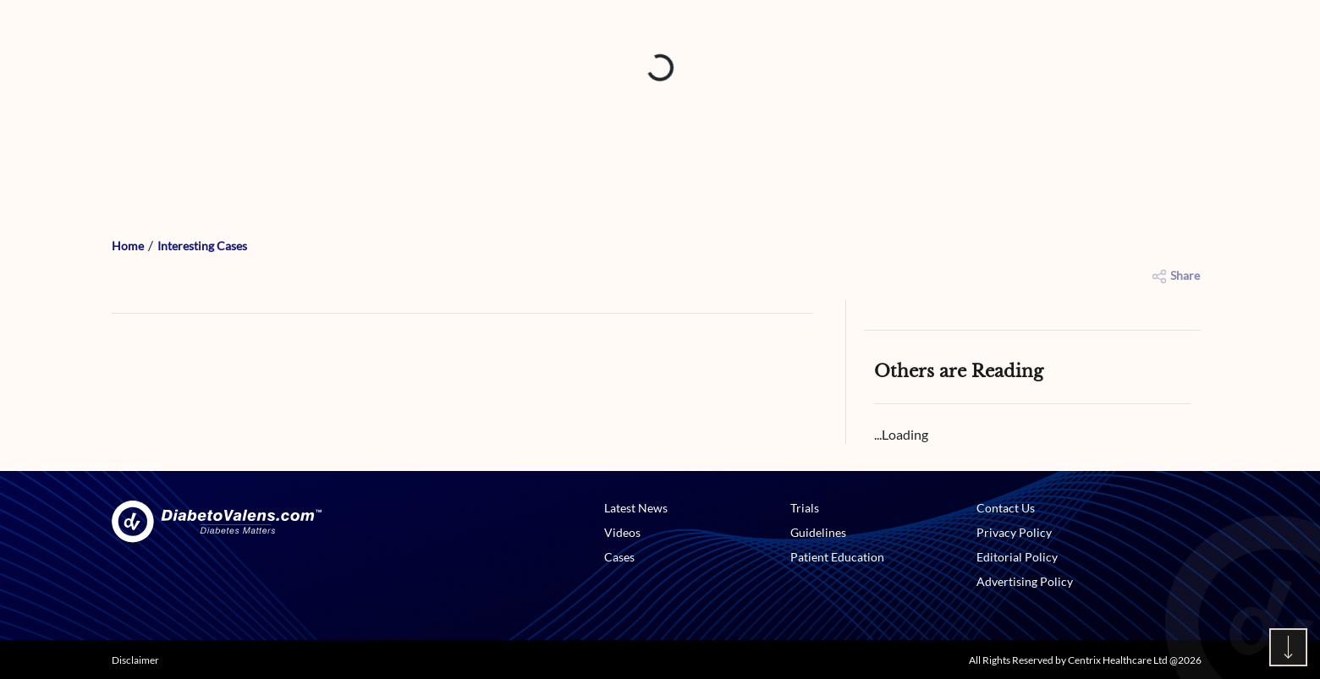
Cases (619, 557)
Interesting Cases (202, 245)
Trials (804, 508)
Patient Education (837, 557)
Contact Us (1005, 508)
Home (128, 245)
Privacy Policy (1014, 532)
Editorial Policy (1017, 557)
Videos (622, 532)
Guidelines (818, 532)
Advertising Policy (1024, 581)
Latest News (636, 508)
